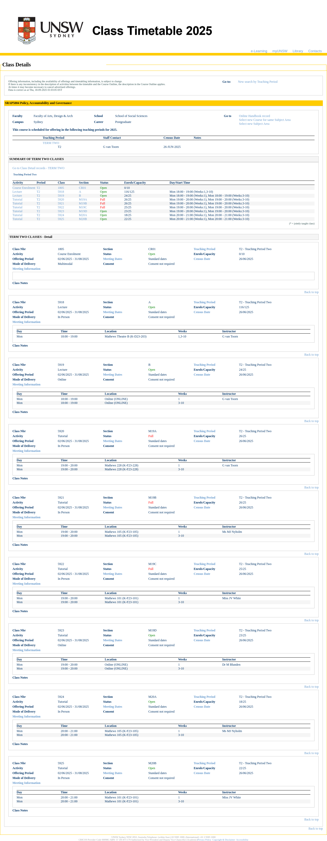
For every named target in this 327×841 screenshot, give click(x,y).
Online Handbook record (254, 116)
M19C (83, 207)
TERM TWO (51, 143)
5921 (61, 203)
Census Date (202, 259)
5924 (61, 215)
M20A (83, 215)
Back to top (311, 292)
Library (298, 51)
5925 (61, 219)
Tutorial (17, 199)
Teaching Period (204, 249)
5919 (61, 195)
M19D (83, 211)
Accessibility (242, 839)
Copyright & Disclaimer (223, 839)
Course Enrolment (23, 188)
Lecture (17, 192)
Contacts (315, 51)
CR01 (82, 188)
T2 (38, 188)
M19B (83, 203)
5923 (61, 211)
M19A (83, 199)
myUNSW (280, 51)
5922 (61, 207)
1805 (61, 188)
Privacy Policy (204, 839)
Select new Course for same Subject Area (265, 120)
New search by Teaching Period (257, 82)
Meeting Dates (112, 259)
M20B (83, 219)
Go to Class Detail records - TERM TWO (38, 168)
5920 (61, 199)
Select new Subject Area (254, 124)
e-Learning (259, 51)
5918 (61, 192)
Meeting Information (26, 269)
